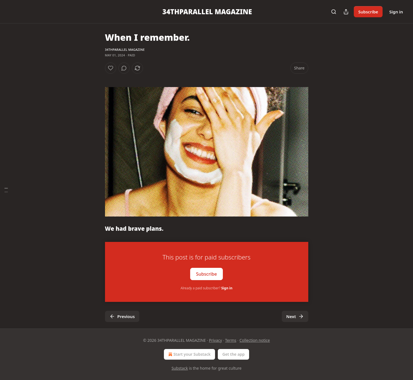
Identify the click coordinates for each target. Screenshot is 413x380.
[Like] (110, 68)
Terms (230, 340)
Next (295, 316)
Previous (122, 316)
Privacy (215, 340)
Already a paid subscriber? (206, 288)
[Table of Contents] (6, 190)
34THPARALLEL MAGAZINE (125, 49)
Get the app (233, 354)
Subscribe (368, 12)
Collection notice (255, 340)
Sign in (396, 12)
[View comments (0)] (124, 68)
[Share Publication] (346, 11)
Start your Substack (189, 354)
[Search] (333, 11)
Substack (179, 368)
